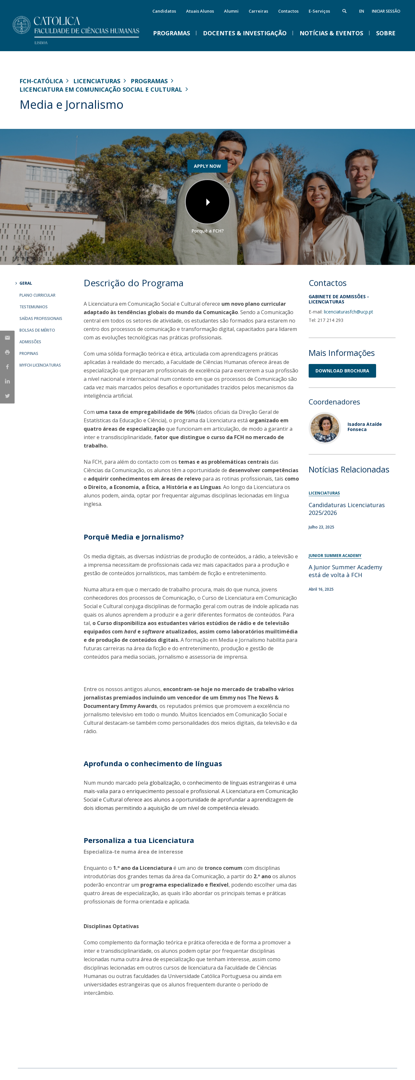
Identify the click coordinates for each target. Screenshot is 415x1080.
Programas (149, 81)
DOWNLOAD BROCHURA (342, 371)
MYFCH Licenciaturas (40, 365)
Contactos (288, 11)
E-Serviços (319, 11)
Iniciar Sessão (386, 11)
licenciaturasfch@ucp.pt (348, 312)
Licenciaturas (96, 81)
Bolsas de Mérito (37, 330)
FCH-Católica (41, 81)
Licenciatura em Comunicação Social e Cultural (100, 89)
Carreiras (258, 11)
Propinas (28, 353)
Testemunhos (33, 307)
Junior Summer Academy (335, 555)
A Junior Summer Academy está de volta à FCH (345, 571)
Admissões (30, 342)
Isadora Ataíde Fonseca (365, 426)
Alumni (231, 11)
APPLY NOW (207, 166)
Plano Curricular (37, 295)
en (361, 11)
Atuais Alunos (200, 11)
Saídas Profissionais (40, 318)
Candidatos (164, 11)
